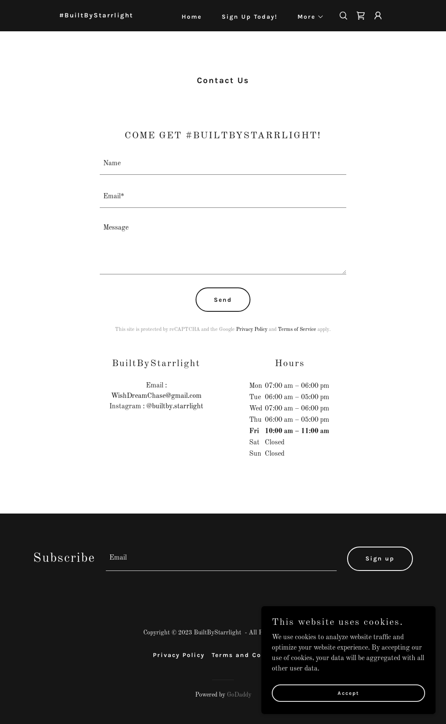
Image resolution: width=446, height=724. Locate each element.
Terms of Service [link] (297, 329)
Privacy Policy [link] (251, 329)
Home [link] (192, 16)
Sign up (380, 558)
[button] (307, 17)
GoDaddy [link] (239, 695)
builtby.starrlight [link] (177, 406)
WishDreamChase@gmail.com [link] (156, 396)
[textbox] (223, 163)
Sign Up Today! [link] (249, 16)
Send (223, 300)
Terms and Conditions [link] (253, 655)
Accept (348, 710)
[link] (96, 15)
